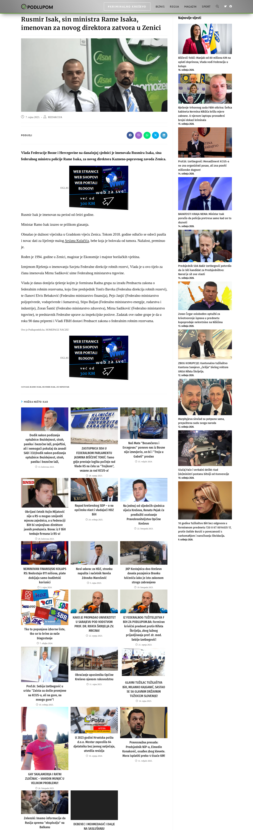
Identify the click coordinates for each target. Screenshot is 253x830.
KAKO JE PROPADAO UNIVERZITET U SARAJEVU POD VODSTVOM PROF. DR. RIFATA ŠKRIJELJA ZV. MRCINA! (94, 605)
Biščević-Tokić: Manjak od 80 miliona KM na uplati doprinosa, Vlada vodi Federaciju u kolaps (204, 62)
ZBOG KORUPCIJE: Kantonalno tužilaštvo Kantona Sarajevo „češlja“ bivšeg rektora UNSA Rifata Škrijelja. (203, 367)
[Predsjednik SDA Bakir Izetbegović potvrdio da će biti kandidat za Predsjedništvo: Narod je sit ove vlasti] (205, 246)
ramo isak (35, 387)
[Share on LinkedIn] (163, 135)
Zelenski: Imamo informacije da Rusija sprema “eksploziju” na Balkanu (45, 792)
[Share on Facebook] (130, 135)
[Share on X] (155, 135)
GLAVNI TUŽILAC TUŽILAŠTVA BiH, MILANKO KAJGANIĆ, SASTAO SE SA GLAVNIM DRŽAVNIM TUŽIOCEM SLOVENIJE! (143, 665)
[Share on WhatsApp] (147, 135)
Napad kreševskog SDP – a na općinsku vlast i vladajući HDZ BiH (94, 500)
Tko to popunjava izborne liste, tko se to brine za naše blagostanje (44, 615)
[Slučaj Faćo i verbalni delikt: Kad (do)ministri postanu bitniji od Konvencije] (205, 448)
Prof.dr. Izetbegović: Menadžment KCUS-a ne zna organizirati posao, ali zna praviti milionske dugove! (203, 166)
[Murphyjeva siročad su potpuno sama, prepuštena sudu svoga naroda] (205, 397)
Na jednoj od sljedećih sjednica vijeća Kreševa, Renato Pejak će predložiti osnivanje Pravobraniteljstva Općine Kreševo (143, 504)
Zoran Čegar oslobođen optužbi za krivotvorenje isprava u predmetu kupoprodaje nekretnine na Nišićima (200, 318)
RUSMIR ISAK (48, 387)
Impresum (191, 825)
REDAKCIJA (55, 117)
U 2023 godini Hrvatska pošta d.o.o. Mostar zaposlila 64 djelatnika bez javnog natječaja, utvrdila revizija (94, 713)
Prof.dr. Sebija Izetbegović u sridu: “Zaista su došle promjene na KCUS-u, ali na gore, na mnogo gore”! (44, 667)
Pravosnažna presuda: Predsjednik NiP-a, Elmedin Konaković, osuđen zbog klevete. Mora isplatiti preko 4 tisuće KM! (143, 720)
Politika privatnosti (206, 825)
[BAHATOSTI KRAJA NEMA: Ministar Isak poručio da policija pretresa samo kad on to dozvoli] (205, 193)
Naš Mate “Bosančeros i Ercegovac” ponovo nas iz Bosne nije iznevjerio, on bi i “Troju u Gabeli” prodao (143, 446)
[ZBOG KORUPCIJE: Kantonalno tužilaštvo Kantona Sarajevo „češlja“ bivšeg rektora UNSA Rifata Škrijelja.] (205, 344)
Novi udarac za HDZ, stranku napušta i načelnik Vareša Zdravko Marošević (94, 561)
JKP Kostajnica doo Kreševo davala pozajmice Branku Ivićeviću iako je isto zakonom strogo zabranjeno (144, 563)
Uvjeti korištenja (224, 825)
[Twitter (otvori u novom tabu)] (225, 6)
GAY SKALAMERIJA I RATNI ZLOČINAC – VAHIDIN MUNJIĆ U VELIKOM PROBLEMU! (44, 750)
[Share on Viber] (138, 135)
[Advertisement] (205, 570)
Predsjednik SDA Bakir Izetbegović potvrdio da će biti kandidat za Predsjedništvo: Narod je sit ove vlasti (204, 270)
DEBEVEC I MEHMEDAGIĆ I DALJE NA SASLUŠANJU (94, 796)
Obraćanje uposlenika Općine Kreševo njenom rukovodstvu (94, 654)
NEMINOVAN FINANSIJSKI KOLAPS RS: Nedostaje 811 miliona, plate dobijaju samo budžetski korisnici (44, 563)
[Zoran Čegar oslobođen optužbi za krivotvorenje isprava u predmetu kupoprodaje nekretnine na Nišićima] (205, 295)
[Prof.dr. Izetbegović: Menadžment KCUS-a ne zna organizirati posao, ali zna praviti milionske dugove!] (205, 142)
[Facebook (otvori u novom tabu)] (230, 6)
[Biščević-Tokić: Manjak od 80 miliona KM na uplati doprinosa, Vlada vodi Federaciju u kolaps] (205, 39)
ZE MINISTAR (62, 387)
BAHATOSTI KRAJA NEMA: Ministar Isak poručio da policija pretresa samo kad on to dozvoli (204, 218)
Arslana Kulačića (77, 241)
